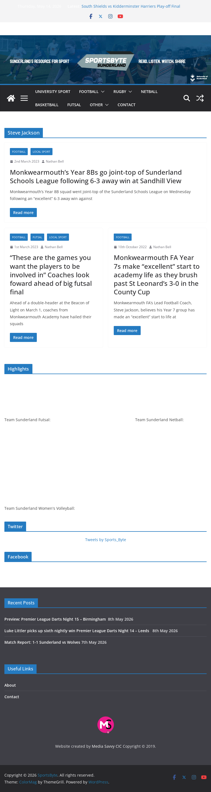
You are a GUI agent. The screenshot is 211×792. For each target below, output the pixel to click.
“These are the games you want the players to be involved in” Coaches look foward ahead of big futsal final (51, 274)
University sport (52, 91)
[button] (102, 91)
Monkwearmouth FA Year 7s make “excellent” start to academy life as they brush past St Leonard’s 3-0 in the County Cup (157, 274)
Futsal (74, 104)
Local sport (41, 152)
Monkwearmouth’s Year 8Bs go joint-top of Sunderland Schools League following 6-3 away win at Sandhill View (96, 176)
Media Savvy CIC (107, 746)
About (10, 685)
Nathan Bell (55, 161)
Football (89, 91)
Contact (126, 104)
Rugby (119, 91)
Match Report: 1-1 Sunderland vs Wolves (42, 642)
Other (96, 104)
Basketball (47, 104)
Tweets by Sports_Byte (105, 539)
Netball (149, 91)
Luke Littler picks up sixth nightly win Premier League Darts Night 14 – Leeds (77, 630)
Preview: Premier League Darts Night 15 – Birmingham (55, 619)
